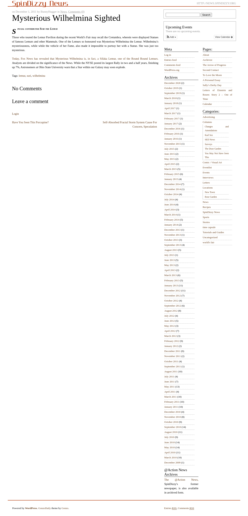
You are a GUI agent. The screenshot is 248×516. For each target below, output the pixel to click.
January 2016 (171, 138)
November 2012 (172, 295)
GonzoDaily (44, 508)
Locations (208, 187)
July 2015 (169, 148)
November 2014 (172, 189)
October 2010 (171, 421)
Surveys (208, 144)
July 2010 (169, 437)
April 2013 (170, 270)
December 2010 (172, 411)
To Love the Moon (212, 75)
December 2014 (172, 184)
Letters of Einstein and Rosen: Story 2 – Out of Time (217, 94)
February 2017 (171, 118)
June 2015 (169, 153)
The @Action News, (181, 479)
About (206, 54)
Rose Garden (211, 196)
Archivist (207, 59)
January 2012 (171, 346)
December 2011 (172, 351)
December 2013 (172, 229)
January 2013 (171, 285)
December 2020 (172, 83)
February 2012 (171, 341)
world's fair (208, 242)
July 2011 (169, 376)
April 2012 (170, 330)
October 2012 (171, 300)
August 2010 (170, 432)
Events (206, 172)
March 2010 (170, 457)
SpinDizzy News (211, 212)
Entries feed (170, 59)
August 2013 (170, 249)
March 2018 (170, 98)
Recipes (207, 207)
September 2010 (172, 427)
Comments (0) (76, 11)
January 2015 (171, 179)
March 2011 (170, 396)
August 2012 (170, 310)
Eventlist (207, 167)
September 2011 (172, 366)
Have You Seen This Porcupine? (30, 122)
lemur (22, 75)
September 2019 (172, 93)
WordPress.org (171, 70)
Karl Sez (209, 135)
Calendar (207, 104)
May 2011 (169, 386)
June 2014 (169, 204)
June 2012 (169, 320)
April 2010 (170, 452)
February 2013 (171, 280)
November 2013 (172, 234)
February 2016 (171, 133)
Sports (206, 217)
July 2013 (169, 255)
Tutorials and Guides (213, 232)
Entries (170, 508)
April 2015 (170, 163)
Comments (186, 508)
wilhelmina (38, 75)
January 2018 (171, 103)
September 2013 (172, 244)
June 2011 (169, 381)
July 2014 (169, 199)
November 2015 (172, 143)
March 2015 (170, 169)
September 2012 (172, 305)
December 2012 (172, 290)
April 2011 (169, 391)
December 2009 (172, 462)
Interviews (208, 177)
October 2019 (171, 88)
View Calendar (224, 37)
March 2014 (170, 214)
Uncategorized (210, 237)
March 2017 (170, 113)
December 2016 (172, 128)
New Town (210, 192)
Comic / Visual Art (212, 162)
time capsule (209, 227)
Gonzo (65, 508)
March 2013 (170, 275)
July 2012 (169, 315)
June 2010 (169, 442)
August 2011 (170, 371)
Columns (207, 122)
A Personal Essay (211, 80)
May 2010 (169, 447)
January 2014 (171, 224)
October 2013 (171, 239)
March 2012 (170, 335)
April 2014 (170, 209)
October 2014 (171, 194)
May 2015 (169, 158)
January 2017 (171, 123)
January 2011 (171, 406)
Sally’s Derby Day (212, 85)
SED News (210, 139)
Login (15, 113)
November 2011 (172, 356)
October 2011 (171, 361)
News (63, 11)
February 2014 (171, 219)
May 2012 (169, 325)
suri (29, 75)
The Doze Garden (213, 148)
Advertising (209, 117)
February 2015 (171, 174)
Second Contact (211, 70)
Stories (206, 222)
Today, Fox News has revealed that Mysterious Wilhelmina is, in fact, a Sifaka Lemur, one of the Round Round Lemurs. (85, 58)
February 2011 (171, 401)
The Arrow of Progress (214, 64)
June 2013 (169, 260)
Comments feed (172, 64)
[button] (171, 37)
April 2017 (170, 108)
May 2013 (169, 265)
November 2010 (172, 416)
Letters (206, 182)
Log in (167, 54)
